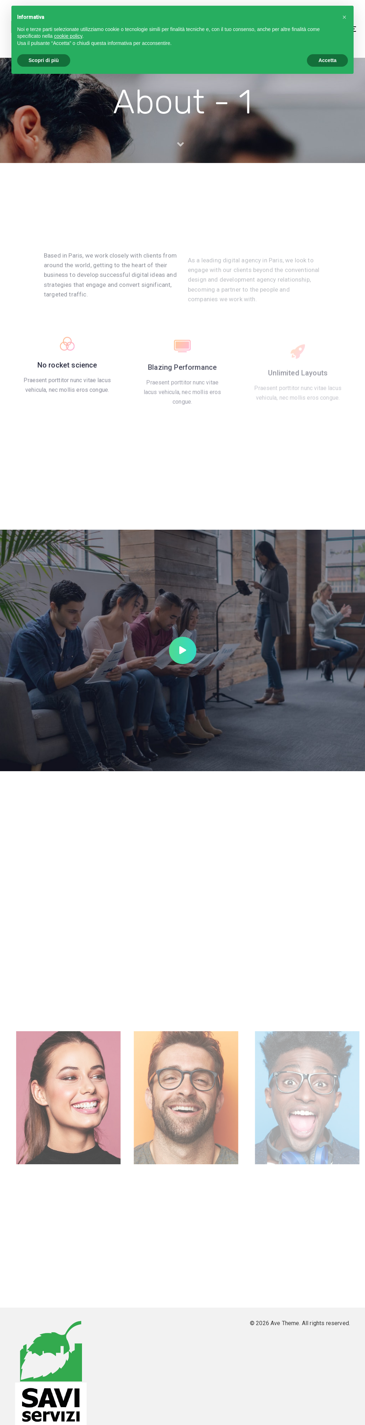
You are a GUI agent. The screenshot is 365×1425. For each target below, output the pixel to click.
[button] (344, 17)
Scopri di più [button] (44, 60)
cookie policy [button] (68, 36)
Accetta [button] (327, 60)
